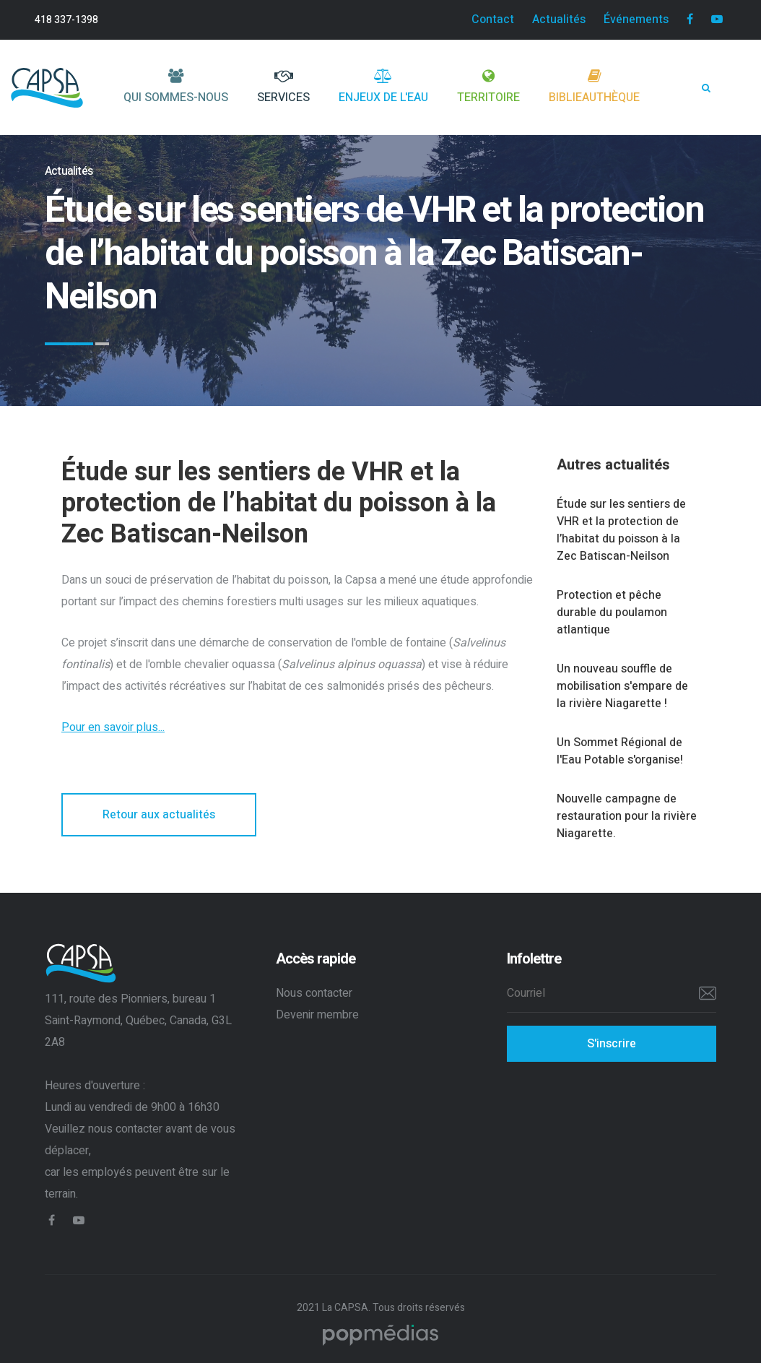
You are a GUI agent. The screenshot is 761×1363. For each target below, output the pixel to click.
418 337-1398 (66, 19)
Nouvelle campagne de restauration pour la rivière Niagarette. (627, 816)
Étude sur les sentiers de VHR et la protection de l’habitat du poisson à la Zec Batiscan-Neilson (621, 530)
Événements (636, 19)
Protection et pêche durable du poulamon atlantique (612, 613)
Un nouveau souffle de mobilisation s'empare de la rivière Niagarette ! (622, 686)
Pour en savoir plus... (113, 727)
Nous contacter (314, 993)
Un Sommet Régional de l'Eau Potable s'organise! (620, 751)
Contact (492, 19)
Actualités (559, 19)
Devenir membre (317, 1015)
